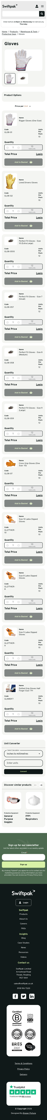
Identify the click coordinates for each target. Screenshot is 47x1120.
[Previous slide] (36, 825)
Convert (23, 803)
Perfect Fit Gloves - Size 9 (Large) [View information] (30, 409)
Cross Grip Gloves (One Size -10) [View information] (29, 464)
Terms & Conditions (23, 1064)
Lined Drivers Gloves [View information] (28, 183)
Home (4, 32)
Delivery (23, 1075)
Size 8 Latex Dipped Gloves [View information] (28, 577)
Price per (23, 106)
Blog (23, 938)
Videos (23, 957)
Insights (23, 934)
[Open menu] (42, 6)
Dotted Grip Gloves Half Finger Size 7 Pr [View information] (29, 690)
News (23, 948)
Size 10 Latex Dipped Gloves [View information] (28, 520)
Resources (23, 952)
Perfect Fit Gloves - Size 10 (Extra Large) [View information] (30, 242)
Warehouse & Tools (28, 32)
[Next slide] (41, 825)
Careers (23, 924)
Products (14, 32)
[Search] (42, 14)
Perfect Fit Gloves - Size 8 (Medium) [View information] (30, 353)
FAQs (23, 929)
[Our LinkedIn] (31, 996)
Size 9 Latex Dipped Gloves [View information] (28, 633)
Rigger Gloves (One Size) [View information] (30, 121)
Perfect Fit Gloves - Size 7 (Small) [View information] (30, 298)
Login (39, 154)
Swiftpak (23, 910)
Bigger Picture (29, 1113)
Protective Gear (9, 34)
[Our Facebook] (15, 996)
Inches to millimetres (17, 785)
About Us (23, 919)
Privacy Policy (23, 1069)
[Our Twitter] (23, 996)
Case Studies (23, 943)
